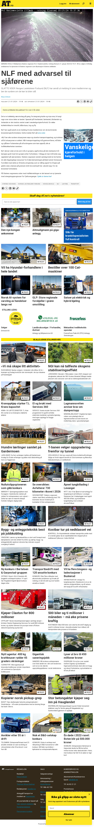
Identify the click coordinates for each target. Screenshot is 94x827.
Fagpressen (30, 796)
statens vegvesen (9, 184)
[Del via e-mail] (87, 101)
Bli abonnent (74, 4)
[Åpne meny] (90, 3)
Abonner (69, 814)
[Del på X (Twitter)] (81, 101)
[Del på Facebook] (78, 101)
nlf (58, 184)
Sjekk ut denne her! (44, 176)
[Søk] (83, 3)
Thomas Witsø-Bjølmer (26, 784)
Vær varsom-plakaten (25, 804)
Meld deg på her (84, 202)
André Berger (45, 784)
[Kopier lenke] (91, 101)
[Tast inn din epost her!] (39, 202)
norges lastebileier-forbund (29, 184)
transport (75, 184)
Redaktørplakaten (23, 807)
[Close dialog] (89, 794)
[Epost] (69, 808)
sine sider (41, 133)
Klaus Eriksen (22, 777)
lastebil (65, 184)
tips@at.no (32, 789)
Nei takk (69, 820)
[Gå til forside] (7, 3)
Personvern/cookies (24, 811)
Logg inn (62, 4)
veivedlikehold (48, 184)
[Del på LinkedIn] (84, 101)
